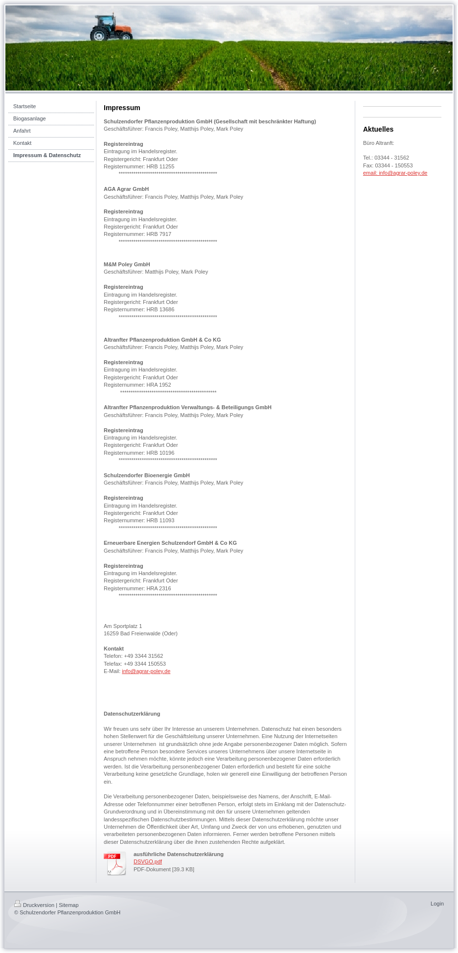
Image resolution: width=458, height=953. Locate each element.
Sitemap (68, 905)
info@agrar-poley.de (146, 671)
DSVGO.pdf (148, 861)
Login (437, 904)
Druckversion (34, 905)
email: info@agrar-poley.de (395, 173)
